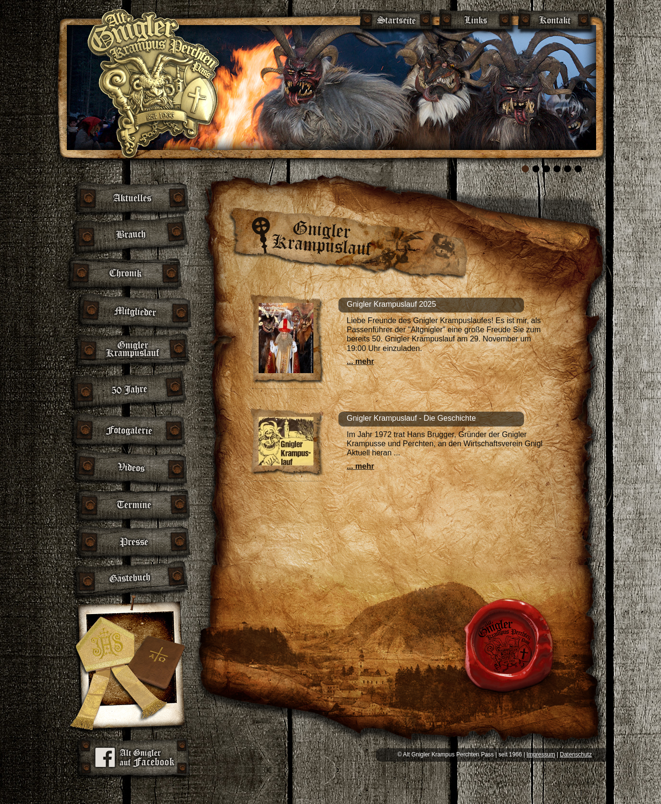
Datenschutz (576, 754)
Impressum (540, 754)
